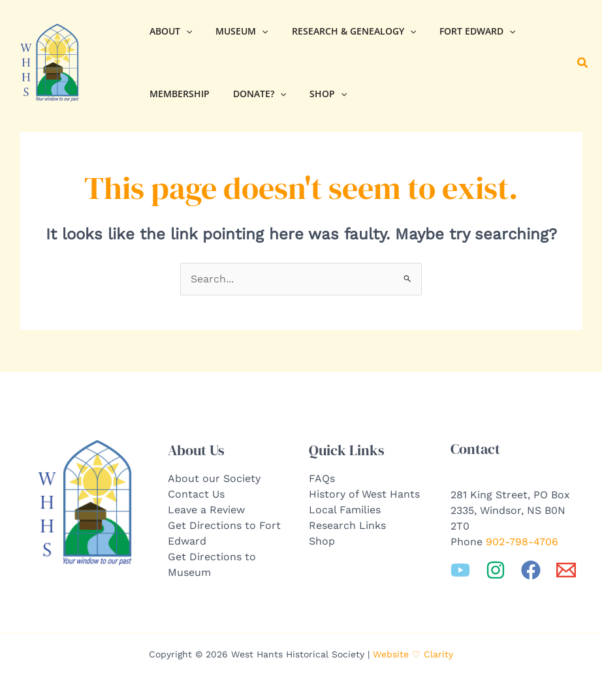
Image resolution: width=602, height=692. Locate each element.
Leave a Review (206, 510)
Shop (322, 541)
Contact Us (196, 494)
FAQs (322, 478)
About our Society (214, 478)
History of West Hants (364, 494)
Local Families (345, 510)
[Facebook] (531, 570)
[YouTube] (460, 570)
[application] (183, 31)
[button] (583, 63)
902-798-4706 (522, 541)
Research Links (347, 525)
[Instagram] (495, 570)
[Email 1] (566, 570)
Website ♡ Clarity (413, 654)
